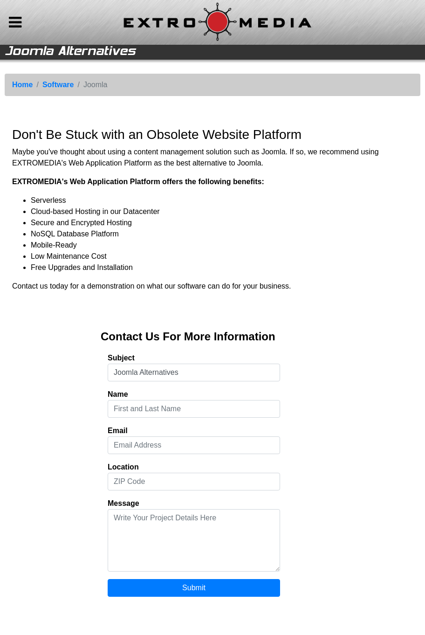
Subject (121, 358)
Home (22, 85)
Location (123, 467)
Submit (194, 588)
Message (123, 503)
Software (58, 85)
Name (118, 394)
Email (118, 431)
